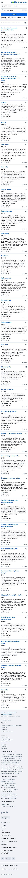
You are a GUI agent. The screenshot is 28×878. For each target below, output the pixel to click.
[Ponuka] (2, 2)
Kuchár (3, 122)
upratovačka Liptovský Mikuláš (8, 783)
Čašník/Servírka (6, 211)
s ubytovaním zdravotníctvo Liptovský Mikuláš (12, 771)
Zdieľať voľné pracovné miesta (9, 841)
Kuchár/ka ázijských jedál (9, 548)
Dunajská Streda (5, 737)
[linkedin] (13, 858)
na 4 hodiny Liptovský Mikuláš (8, 787)
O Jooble (3, 825)
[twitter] (9, 858)
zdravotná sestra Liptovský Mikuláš (9, 789)
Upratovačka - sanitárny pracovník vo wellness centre (10, 53)
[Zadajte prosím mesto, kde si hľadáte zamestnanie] (14, 10)
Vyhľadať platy (5, 853)
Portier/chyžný (6, 300)
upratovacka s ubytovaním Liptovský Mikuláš (11, 758)
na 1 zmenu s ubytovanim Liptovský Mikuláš (11, 754)
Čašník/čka (5, 144)
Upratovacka (4, 729)
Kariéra (3, 830)
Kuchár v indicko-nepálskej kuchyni (10, 572)
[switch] (25, 23)
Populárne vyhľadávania (7, 850)
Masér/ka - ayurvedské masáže (11, 433)
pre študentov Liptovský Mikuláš (8, 798)
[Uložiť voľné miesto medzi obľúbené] (26, 28)
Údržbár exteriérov (7, 389)
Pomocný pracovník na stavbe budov (11, 666)
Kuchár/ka (4, 167)
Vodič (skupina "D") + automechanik (8, 618)
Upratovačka (4, 727)
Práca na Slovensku (6, 835)
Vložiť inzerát (4, 844)
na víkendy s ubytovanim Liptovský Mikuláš (11, 760)
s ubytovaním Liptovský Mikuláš (8, 785)
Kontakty (3, 828)
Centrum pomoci (5, 832)
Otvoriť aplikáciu (23, 2)
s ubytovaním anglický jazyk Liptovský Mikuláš (12, 769)
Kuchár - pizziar (6, 189)
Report (24, 47)
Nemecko (3, 744)
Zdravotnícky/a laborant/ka (10, 456)
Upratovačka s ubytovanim (7, 731)
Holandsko (3, 746)
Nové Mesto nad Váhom (7, 740)
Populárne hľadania (7, 720)
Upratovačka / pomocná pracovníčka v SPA (9, 29)
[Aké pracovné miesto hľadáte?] (14, 6)
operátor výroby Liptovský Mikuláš (9, 794)
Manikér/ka (5, 256)
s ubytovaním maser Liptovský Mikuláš (10, 764)
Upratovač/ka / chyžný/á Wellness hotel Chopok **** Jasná (10, 78)
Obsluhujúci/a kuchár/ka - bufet (11, 595)
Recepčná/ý (5, 233)
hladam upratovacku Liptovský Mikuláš (10, 762)
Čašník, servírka (6, 278)
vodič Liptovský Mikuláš (6, 791)
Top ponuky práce (5, 804)
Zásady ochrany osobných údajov (10, 869)
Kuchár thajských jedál (8, 411)
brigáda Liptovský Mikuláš (7, 781)
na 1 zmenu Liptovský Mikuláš (8, 779)
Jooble (11, 874)
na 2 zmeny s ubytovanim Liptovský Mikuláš (11, 756)
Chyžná (3, 102)
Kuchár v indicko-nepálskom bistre (10, 642)
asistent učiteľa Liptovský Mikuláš (9, 796)
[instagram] (6, 858)
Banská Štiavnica (5, 742)
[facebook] (2, 858)
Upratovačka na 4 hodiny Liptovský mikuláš (11, 725)
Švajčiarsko (4, 748)
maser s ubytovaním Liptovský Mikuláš (10, 773)
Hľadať (14, 14)
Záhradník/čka (6, 367)
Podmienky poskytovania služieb (9, 865)
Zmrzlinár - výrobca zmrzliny (10, 478)
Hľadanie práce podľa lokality (8, 806)
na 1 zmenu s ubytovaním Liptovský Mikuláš (11, 767)
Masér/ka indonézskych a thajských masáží (9, 501)
